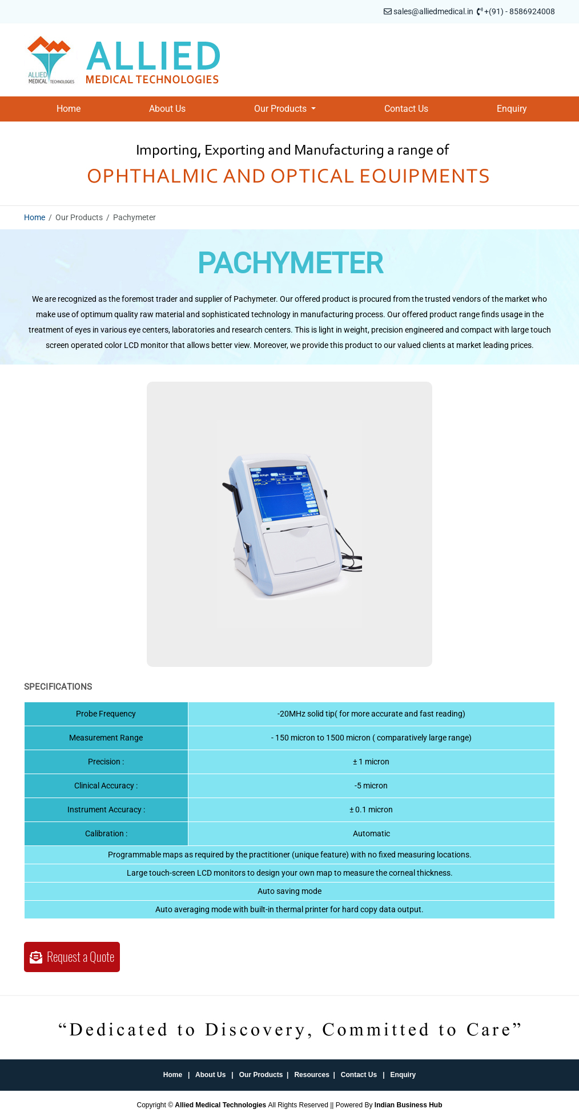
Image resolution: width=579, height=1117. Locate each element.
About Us (167, 108)
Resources (311, 1075)
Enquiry (512, 108)
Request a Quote (72, 956)
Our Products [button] (281, 108)
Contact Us (406, 108)
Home (69, 108)
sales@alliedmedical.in (433, 11)
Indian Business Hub (409, 1105)
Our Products (261, 1075)
